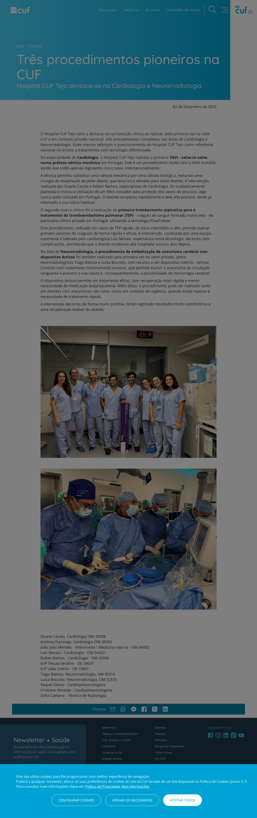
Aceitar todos (182, 800)
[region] (128, 791)
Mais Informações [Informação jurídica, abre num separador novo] (135, 786)
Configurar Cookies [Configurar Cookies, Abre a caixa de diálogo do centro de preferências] (76, 800)
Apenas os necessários (132, 800)
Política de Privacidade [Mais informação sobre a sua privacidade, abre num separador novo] (102, 786)
